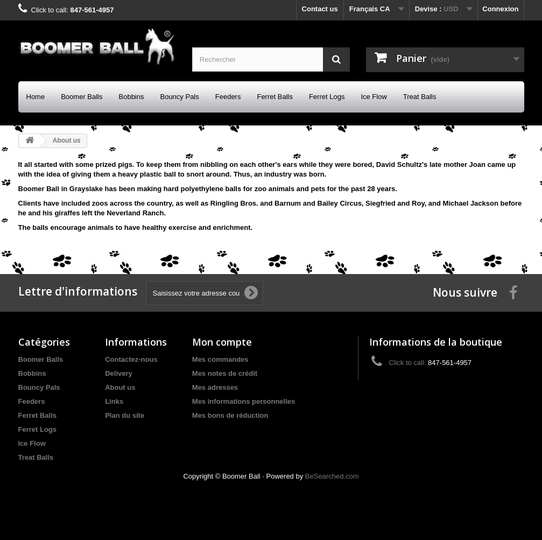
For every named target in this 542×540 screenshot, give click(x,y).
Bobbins (131, 97)
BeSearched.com (332, 476)
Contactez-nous (131, 359)
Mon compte (222, 341)
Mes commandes (220, 359)
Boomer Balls (81, 97)
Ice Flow (373, 97)
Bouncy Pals (179, 97)
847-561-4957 (92, 10)
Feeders (228, 97)
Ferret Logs (326, 97)
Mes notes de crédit (224, 373)
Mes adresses (215, 387)
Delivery (118, 373)
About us (120, 387)
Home (35, 97)
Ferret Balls (274, 97)
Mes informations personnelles (243, 401)
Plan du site (124, 415)
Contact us (320, 9)
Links (114, 401)
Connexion (500, 9)
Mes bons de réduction (230, 415)
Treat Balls (420, 97)
